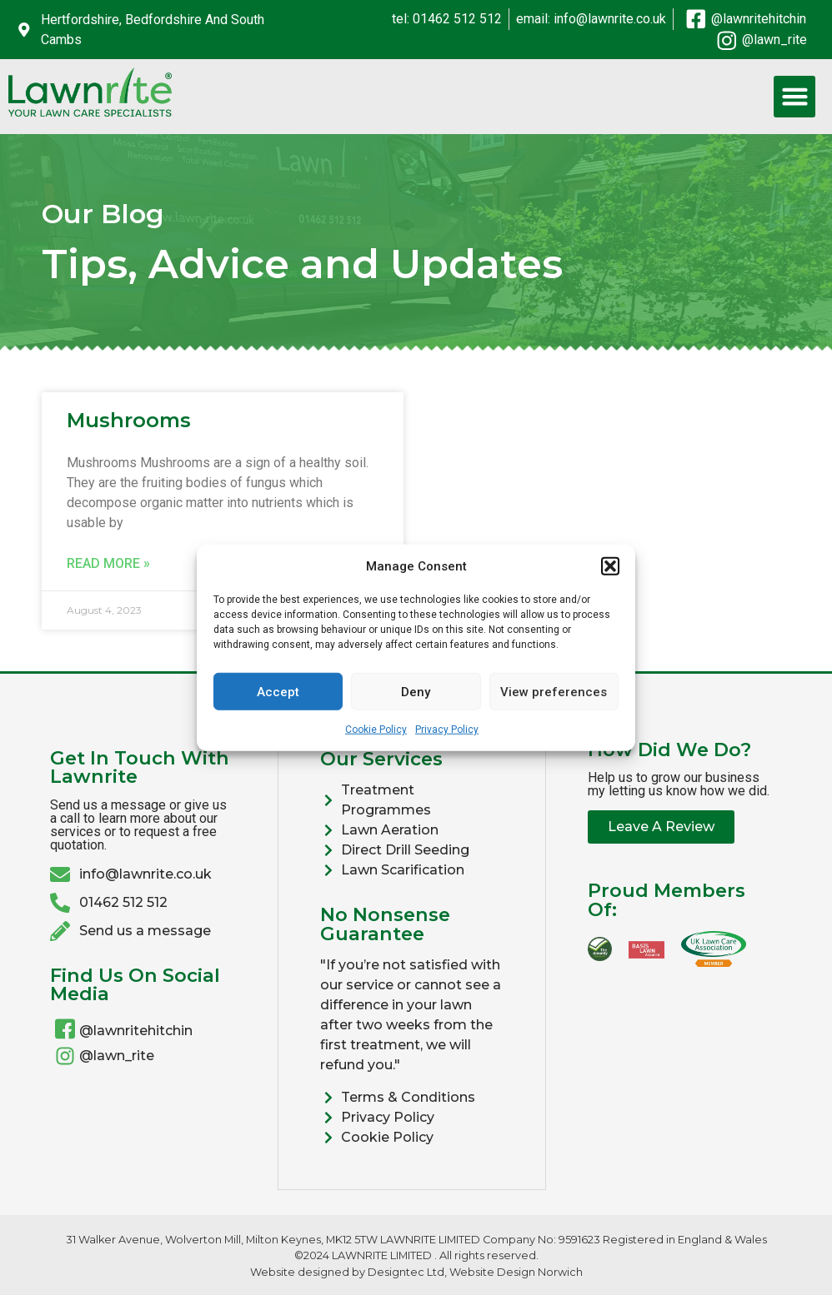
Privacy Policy (447, 729)
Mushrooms (129, 420)
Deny (415, 691)
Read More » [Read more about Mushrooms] (108, 563)
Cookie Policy (376, 729)
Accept (278, 691)
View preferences (553, 691)
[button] (610, 566)
